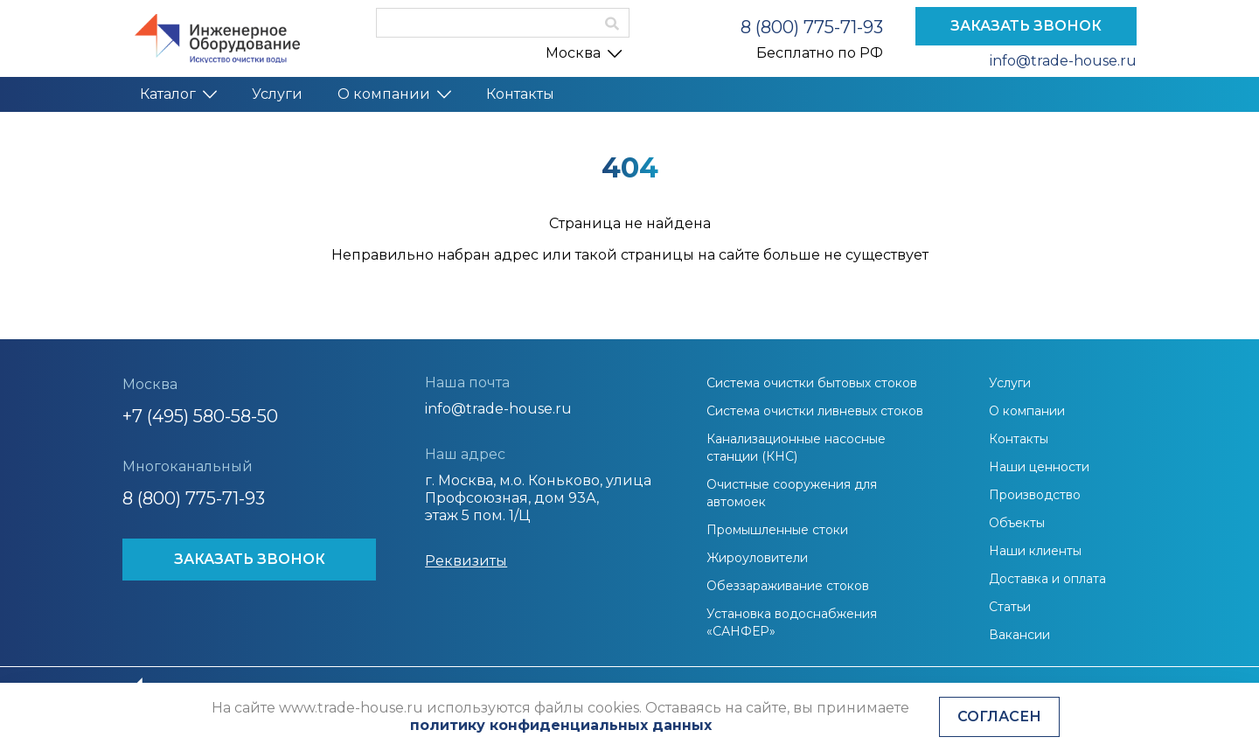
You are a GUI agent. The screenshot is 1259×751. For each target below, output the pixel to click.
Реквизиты (466, 561)
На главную (629, 293)
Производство (1035, 495)
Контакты (520, 94)
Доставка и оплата (1047, 579)
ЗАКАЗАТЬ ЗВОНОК (1026, 25)
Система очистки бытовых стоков (811, 383)
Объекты (1017, 523)
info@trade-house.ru (1063, 60)
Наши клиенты (1035, 551)
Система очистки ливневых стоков (814, 411)
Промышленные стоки (777, 530)
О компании (394, 94)
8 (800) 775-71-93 (812, 27)
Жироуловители (757, 558)
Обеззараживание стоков (787, 586)
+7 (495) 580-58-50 (200, 416)
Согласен (999, 716)
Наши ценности (1039, 467)
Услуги (277, 94)
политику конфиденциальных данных (561, 725)
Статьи (1010, 607)
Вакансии (1019, 635)
